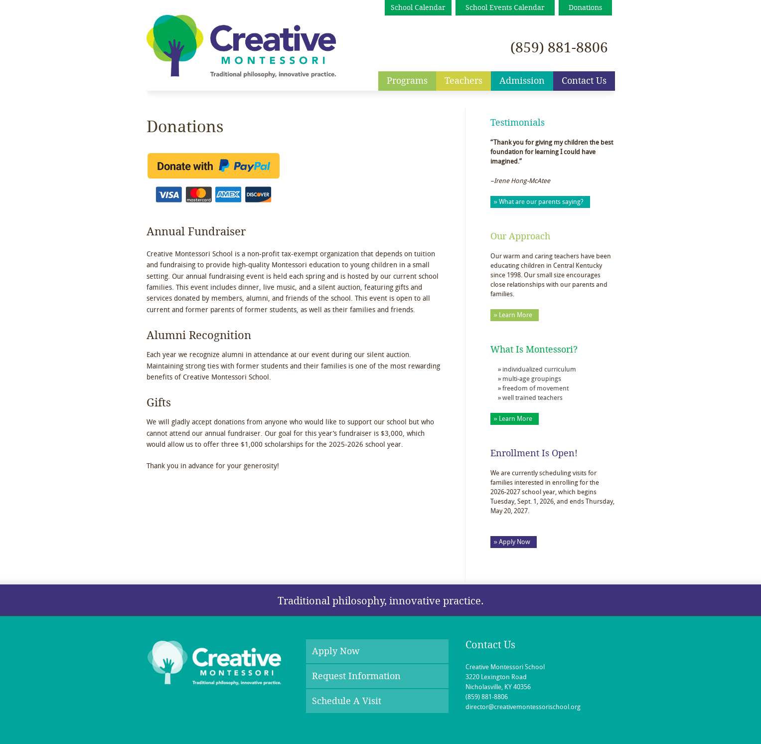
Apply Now (336, 651)
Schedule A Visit (346, 701)
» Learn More (513, 315)
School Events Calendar (505, 7)
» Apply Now (512, 542)
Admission (522, 80)
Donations (585, 7)
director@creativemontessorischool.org (523, 707)
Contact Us (584, 80)
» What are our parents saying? (539, 202)
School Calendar (418, 7)
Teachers (463, 80)
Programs (407, 80)
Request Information (356, 676)
